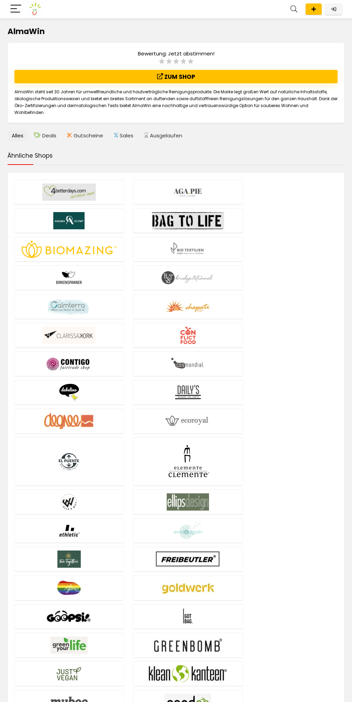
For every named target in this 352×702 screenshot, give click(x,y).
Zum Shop (176, 77)
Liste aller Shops (26, 650)
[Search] (294, 9)
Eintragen (313, 9)
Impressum (96, 692)
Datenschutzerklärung (134, 692)
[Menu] (16, 9)
